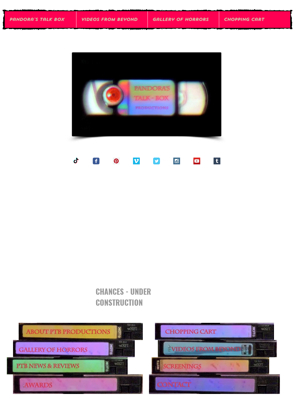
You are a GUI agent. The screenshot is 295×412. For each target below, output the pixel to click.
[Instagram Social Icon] (176, 161)
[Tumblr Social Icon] (217, 161)
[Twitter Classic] (156, 161)
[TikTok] (76, 161)
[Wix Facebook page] (96, 161)
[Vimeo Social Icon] (136, 161)
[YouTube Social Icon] (196, 161)
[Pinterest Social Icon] (116, 161)
